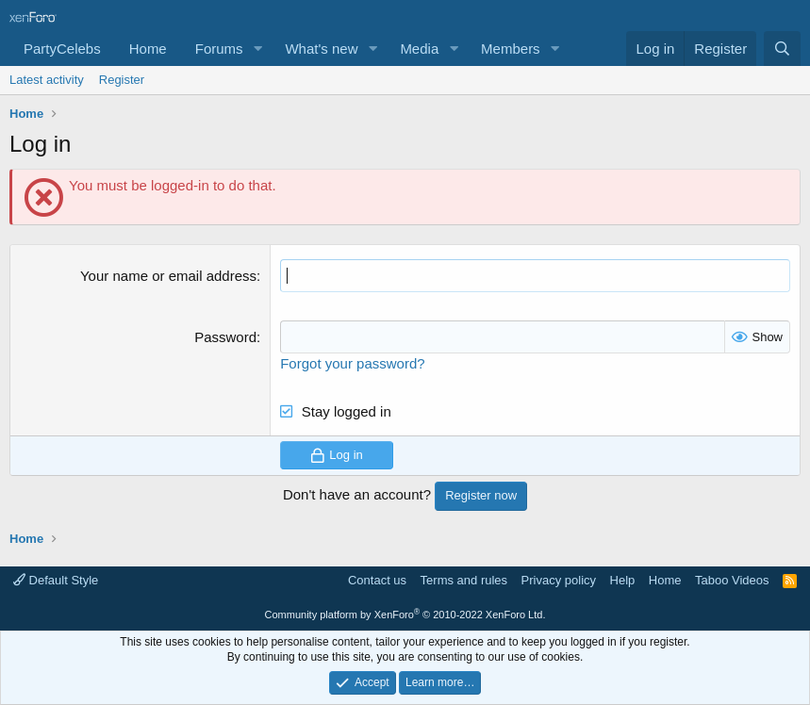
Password (225, 337)
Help (623, 580)
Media (419, 49)
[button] (257, 48)
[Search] (782, 48)
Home (148, 49)
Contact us (377, 580)
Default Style (55, 580)
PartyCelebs (62, 49)
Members (510, 49)
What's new (321, 49)
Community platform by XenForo (405, 614)
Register (121, 80)
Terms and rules (464, 580)
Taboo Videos (732, 580)
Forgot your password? (352, 363)
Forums (219, 49)
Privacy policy (558, 580)
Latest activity (46, 80)
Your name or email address (168, 276)
